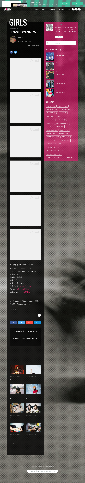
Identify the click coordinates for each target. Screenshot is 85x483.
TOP (34, 9)
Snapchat (52, 109)
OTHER (69, 157)
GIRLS (40, 9)
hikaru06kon (25, 292)
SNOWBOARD (62, 123)
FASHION (55, 9)
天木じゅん (14, 400)
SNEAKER (52, 130)
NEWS (51, 106)
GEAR (51, 133)
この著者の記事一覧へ (33, 45)
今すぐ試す (65, 3)
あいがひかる (25, 286)
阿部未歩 (13, 378)
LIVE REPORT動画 (54, 157)
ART (50, 116)
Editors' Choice (54, 143)
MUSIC (47, 9)
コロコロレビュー (54, 154)
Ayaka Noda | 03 (33, 400)
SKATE (63, 119)
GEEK (64, 130)
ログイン (77, 3)
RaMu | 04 (14, 419)
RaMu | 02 (59, 90)
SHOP (71, 9)
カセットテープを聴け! (56, 150)
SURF (50, 123)
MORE (77, 9)
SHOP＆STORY (66, 109)
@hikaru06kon (23, 289)
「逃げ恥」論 (53, 147)
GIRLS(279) (13, 309)
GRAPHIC (63, 133)
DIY (50, 126)
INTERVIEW (53, 137)
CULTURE (63, 9)
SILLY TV (62, 106)
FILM (60, 116)
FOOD (63, 113)
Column (65, 140)
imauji (20, 37)
